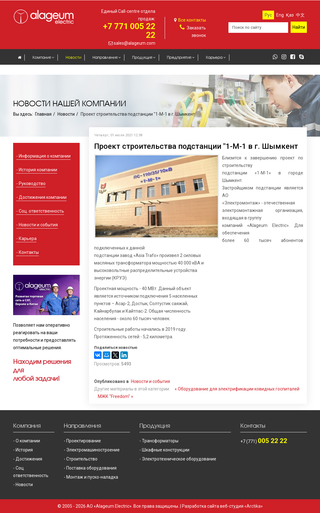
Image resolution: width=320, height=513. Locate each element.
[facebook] (294, 57)
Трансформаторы (160, 440)
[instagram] (285, 57)
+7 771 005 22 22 (129, 31)
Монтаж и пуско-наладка (92, 477)
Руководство (32, 183)
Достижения (29, 458)
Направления (105, 57)
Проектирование (83, 440)
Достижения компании (43, 197)
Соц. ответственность (41, 211)
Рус (268, 15)
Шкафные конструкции (165, 449)
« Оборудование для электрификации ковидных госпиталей (237, 388)
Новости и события (38, 224)
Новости (73, 57)
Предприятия (179, 57)
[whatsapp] (277, 57)
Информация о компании (45, 155)
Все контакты (192, 20)
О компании (28, 440)
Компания (41, 57)
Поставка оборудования (91, 467)
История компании (38, 169)
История (24, 449)
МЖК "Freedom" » (115, 396)
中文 (300, 15)
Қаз (290, 15)
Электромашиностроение (93, 449)
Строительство (82, 458)
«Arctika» (253, 506)
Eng (280, 15)
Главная (43, 114)
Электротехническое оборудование (179, 458)
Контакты (51, 70)
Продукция (142, 57)
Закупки (25, 70)
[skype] (303, 57)
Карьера (214, 57)
